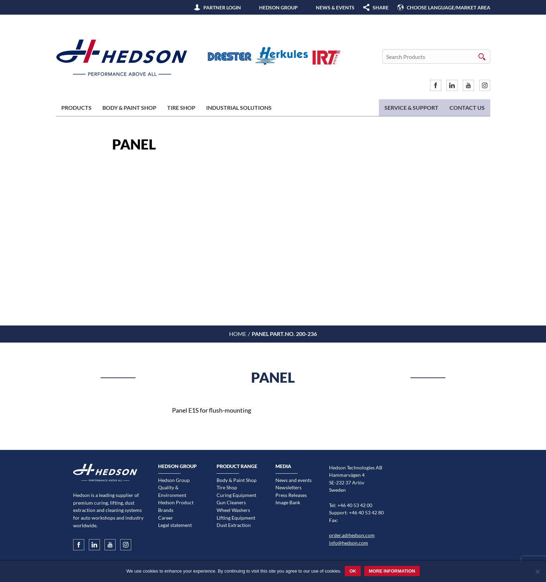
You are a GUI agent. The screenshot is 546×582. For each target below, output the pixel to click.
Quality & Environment (172, 491)
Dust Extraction (234, 525)
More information (392, 571)
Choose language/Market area (448, 7)
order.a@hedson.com (352, 535)
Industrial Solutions (239, 107)
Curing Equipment (236, 495)
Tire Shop (181, 107)
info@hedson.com (348, 543)
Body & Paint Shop (129, 107)
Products (76, 107)
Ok (352, 571)
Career (165, 518)
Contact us (467, 107)
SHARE (381, 7)
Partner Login (222, 7)
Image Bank (287, 502)
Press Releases (291, 495)
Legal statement (175, 525)
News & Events (335, 7)
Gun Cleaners (231, 502)
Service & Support (411, 107)
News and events (293, 480)
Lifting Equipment (236, 518)
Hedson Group (278, 7)
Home (237, 333)
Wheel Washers (233, 510)
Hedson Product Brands (176, 506)
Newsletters (288, 487)
